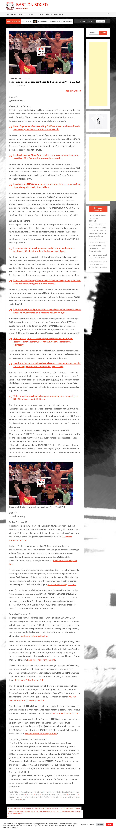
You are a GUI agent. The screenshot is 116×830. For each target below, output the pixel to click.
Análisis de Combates (16, 14)
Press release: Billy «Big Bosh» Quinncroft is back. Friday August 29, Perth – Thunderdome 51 (97, 247)
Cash (58, 792)
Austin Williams (14, 792)
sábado (17, 799)
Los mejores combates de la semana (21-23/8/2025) (98, 256)
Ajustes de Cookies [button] (87, 825)
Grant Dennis (45, 794)
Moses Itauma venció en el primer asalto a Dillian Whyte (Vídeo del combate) (98, 264)
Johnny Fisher (72, 794)
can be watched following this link (41, 733)
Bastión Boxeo (32, 4)
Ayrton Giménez (26, 792)
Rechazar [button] (100, 825)
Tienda (40, 14)
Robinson (71, 797)
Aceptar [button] (109, 825)
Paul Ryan (47, 797)
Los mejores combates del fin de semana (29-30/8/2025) (97, 218)
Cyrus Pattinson (67, 792)
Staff (10, 86)
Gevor (37, 794)
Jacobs (64, 794)
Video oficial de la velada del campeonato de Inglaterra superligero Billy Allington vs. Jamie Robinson (45, 808)
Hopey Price (56, 794)
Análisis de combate (15, 78)
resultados (55, 797)
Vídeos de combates (54, 14)
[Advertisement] (98, 74)
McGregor (33, 797)
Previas (31, 14)
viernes (23, 799)
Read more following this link (62, 584)
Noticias (27, 78)
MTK (40, 797)
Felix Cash (30, 794)
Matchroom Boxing (22, 797)
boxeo (47, 792)
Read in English (73, 90)
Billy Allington (38, 792)
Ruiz (77, 797)
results (63, 797)
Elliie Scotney (20, 794)
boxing (52, 792)
